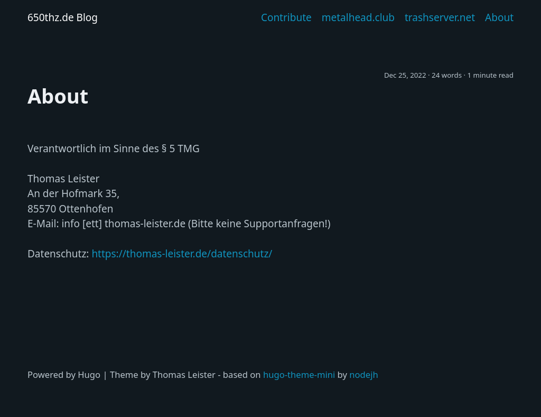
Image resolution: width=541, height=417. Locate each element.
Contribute (286, 17)
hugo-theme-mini (299, 374)
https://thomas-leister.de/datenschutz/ (181, 254)
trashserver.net (440, 17)
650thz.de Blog (62, 17)
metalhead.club (358, 17)
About (499, 17)
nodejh (363, 374)
